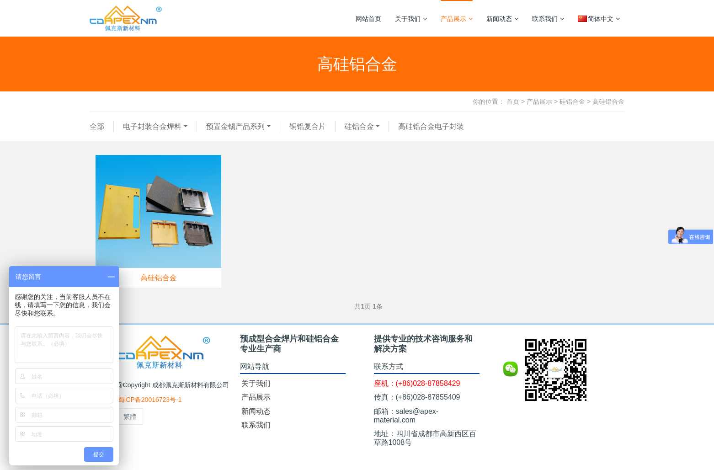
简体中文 (599, 18)
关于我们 (411, 18)
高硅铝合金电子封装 (431, 126)
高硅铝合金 (608, 101)
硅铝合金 (572, 101)
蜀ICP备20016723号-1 (150, 399)
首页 (512, 101)
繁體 (129, 416)
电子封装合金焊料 (152, 126)
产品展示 (457, 18)
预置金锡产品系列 (235, 126)
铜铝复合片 (307, 126)
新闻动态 (502, 18)
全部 (97, 126)
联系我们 (548, 18)
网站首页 (368, 18)
